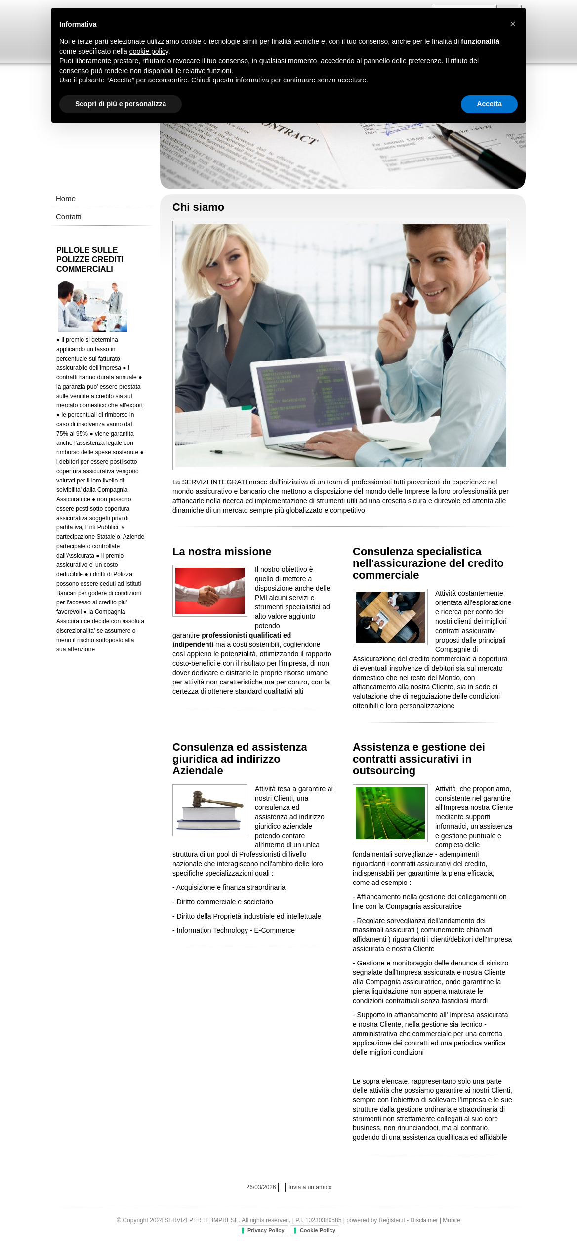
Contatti (69, 216)
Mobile (451, 1220)
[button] (513, 24)
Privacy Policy (266, 1230)
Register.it (392, 1220)
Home (66, 198)
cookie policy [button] (148, 51)
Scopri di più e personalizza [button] (120, 104)
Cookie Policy (317, 1230)
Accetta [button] (489, 104)
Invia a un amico (309, 1187)
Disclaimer (424, 1220)
